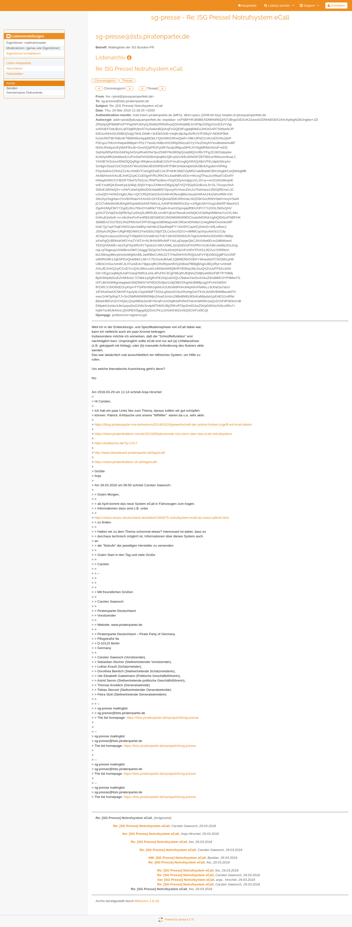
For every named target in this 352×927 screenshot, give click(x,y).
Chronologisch (105, 80)
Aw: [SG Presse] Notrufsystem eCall (150, 834)
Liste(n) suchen (277, 5)
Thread (127, 80)
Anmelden (336, 5)
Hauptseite (247, 5)
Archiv (10, 83)
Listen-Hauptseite (18, 63)
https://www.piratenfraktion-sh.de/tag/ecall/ (126, 462)
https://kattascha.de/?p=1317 (116, 443)
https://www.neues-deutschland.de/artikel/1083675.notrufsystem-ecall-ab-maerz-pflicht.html (162, 517)
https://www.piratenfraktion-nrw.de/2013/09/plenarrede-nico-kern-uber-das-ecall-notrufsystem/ (163, 434)
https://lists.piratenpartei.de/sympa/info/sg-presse (163, 717)
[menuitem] (247, 5)
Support (307, 5)
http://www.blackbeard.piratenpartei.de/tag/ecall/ (130, 452)
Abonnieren (14, 68)
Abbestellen (14, 74)
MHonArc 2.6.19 (147, 901)
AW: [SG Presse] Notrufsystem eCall (177, 858)
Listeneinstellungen (25, 36)
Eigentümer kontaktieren (23, 53)
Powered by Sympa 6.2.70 (179, 919)
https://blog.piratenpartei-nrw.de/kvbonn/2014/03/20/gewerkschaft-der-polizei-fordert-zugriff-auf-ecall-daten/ (173, 424)
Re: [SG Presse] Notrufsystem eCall (141, 826)
